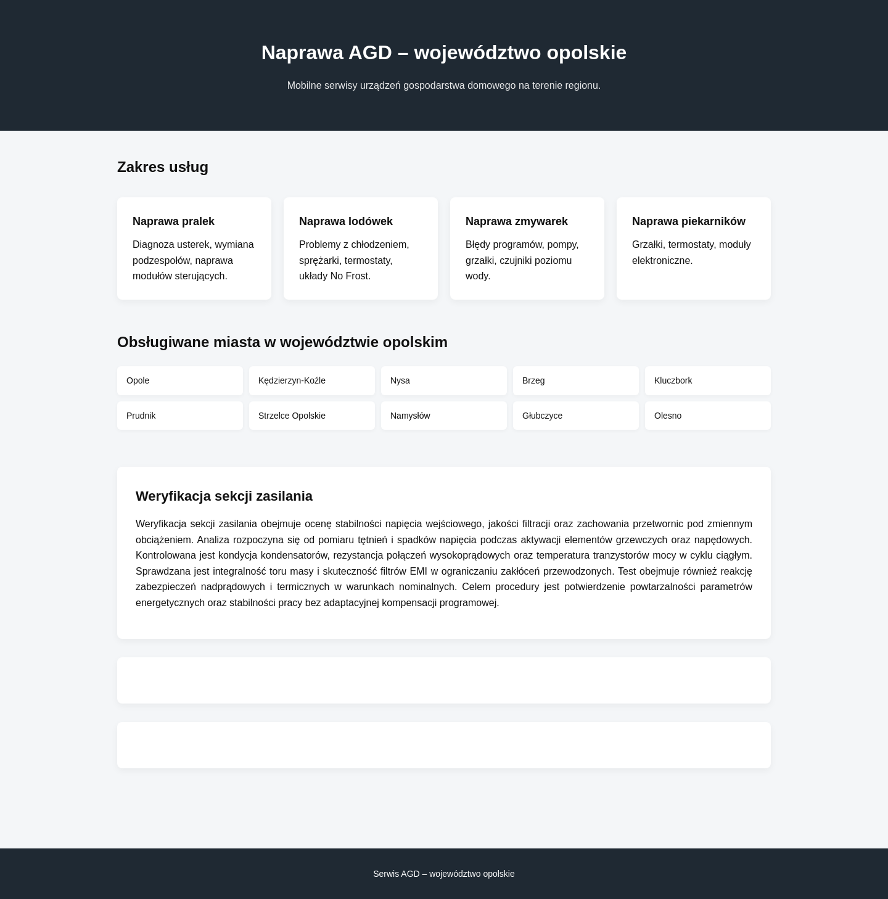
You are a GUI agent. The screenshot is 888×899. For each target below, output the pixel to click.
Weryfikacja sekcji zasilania (196, 524)
